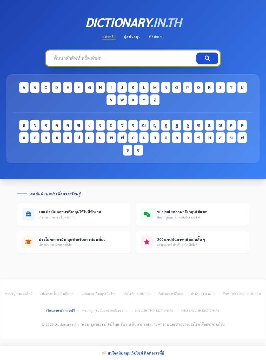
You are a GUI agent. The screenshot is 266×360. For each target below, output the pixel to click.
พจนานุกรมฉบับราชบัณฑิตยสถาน (105, 310)
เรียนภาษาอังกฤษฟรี (60, 310)
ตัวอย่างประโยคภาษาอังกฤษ (242, 294)
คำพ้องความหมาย (203, 294)
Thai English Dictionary (200, 310)
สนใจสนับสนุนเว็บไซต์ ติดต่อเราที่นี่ (133, 353)
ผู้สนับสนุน (132, 36)
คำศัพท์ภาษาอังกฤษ (137, 294)
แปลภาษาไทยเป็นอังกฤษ (57, 294)
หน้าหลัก (109, 36)
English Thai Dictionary (154, 310)
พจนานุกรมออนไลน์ (19, 294)
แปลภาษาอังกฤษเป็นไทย (99, 294)
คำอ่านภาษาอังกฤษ (171, 294)
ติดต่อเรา (156, 36)
